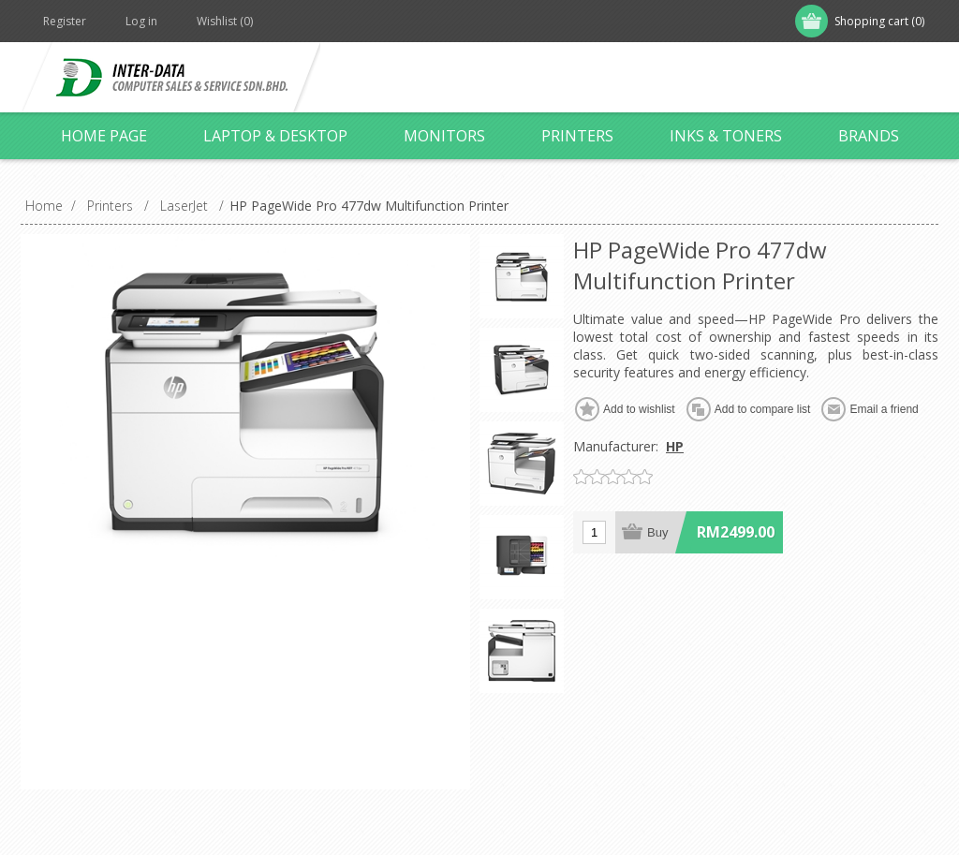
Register (64, 21)
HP (675, 446)
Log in (141, 21)
